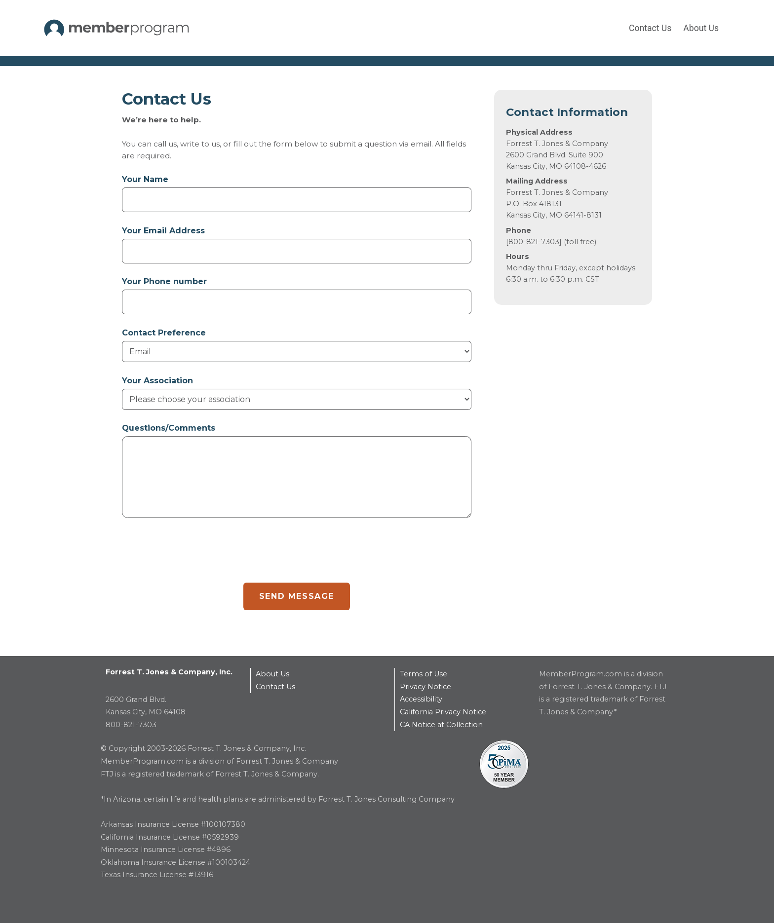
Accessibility (421, 699)
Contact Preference (164, 332)
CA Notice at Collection (441, 724)
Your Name (145, 179)
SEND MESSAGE (296, 596)
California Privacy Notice (443, 711)
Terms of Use (423, 673)
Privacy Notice (425, 686)
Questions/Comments (168, 428)
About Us (701, 28)
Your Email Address (163, 230)
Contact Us (650, 28)
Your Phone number (164, 281)
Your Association (157, 380)
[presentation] (197, 553)
